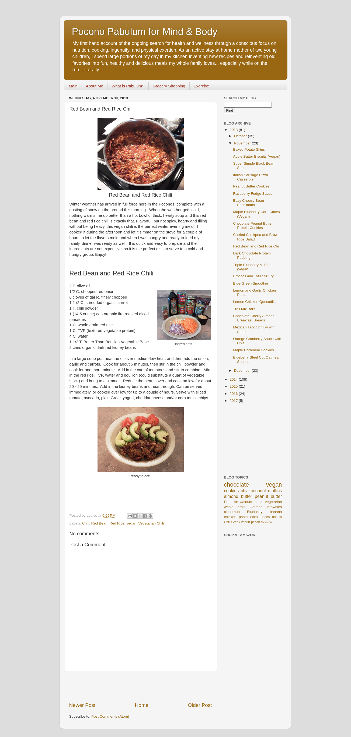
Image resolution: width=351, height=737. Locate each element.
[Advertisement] (141, 686)
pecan (255, 522)
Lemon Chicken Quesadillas (255, 302)
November (243, 143)
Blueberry (255, 512)
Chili (85, 523)
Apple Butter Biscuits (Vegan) (256, 156)
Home (141, 705)
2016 (234, 394)
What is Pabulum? (128, 86)
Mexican (266, 522)
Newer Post (82, 705)
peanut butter (268, 496)
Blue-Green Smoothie (250, 283)
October (241, 136)
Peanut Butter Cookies (251, 186)
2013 (234, 130)
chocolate (236, 484)
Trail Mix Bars (244, 309)
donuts (277, 517)
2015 (234, 386)
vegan (131, 523)
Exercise (201, 86)
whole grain (235, 507)
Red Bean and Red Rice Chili (256, 246)
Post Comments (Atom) (110, 716)
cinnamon (232, 512)
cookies (231, 490)
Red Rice (116, 523)
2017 (234, 401)
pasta (243, 517)
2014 (234, 379)
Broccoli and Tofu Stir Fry (253, 276)
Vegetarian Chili (151, 523)
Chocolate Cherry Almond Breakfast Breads (253, 318)
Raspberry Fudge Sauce (252, 194)
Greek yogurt (240, 522)
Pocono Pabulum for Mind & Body (144, 31)
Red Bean (99, 523)
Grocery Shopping (169, 86)
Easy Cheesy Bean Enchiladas (248, 203)
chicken (230, 517)
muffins (275, 490)
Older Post (200, 705)
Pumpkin (231, 502)
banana (276, 512)
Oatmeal (256, 507)
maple (258, 502)
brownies (274, 507)
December (243, 370)
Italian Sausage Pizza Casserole (250, 177)
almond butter (238, 496)
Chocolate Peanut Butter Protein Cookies (253, 225)
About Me (94, 86)
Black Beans (260, 517)
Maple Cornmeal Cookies (253, 350)
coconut (258, 490)
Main (73, 86)
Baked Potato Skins (249, 149)
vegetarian (273, 502)
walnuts (246, 502)
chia (245, 490)
